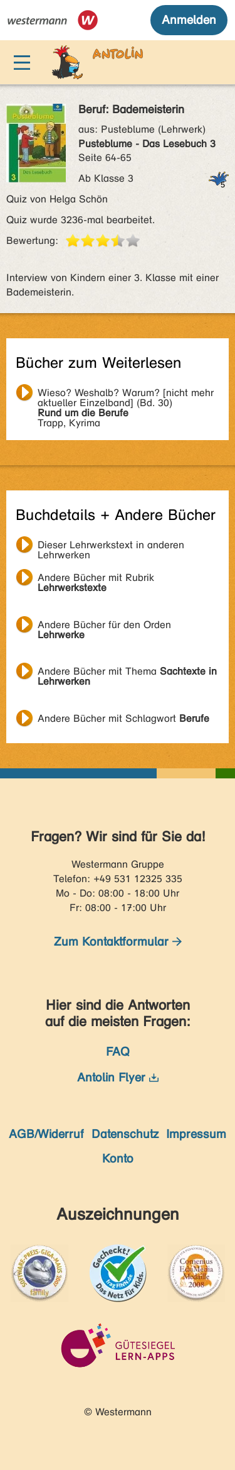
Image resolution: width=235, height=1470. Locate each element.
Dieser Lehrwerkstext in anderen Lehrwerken (111, 546)
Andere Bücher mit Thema (127, 672)
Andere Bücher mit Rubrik (96, 579)
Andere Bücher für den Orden (104, 626)
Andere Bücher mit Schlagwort (123, 718)
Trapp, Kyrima (126, 394)
